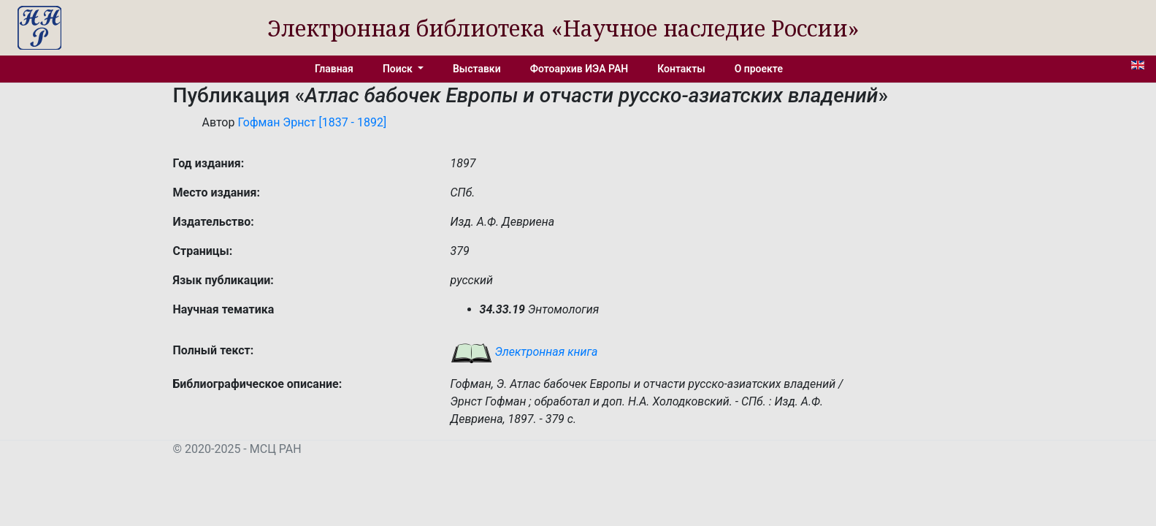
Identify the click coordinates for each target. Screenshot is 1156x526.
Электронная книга (524, 352)
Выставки (477, 69)
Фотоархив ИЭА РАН (579, 69)
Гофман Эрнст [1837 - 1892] (311, 122)
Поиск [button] (399, 69)
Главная (334, 69)
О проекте (759, 69)
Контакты (681, 69)
